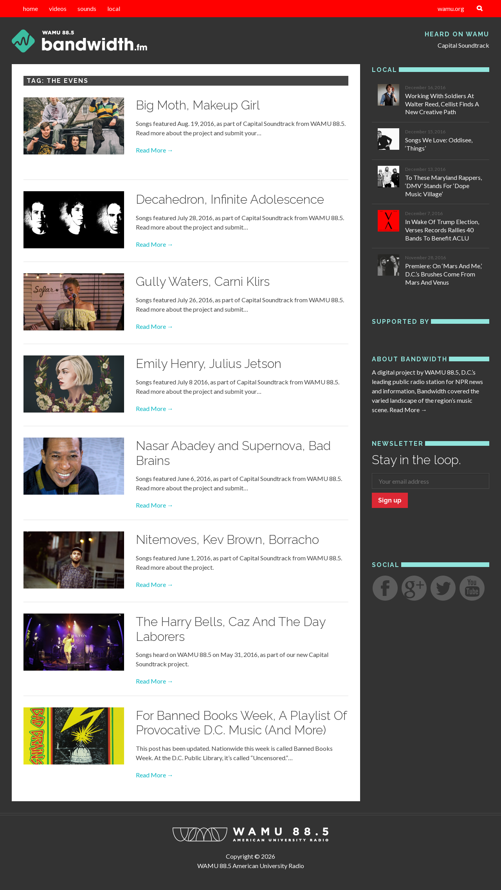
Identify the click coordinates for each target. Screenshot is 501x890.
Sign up (390, 500)
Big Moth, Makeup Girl (198, 105)
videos (58, 8)
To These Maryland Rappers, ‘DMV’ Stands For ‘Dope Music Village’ (443, 185)
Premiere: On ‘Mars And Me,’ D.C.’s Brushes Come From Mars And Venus (443, 274)
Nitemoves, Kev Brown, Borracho (227, 539)
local (113, 8)
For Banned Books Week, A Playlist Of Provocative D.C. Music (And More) (241, 722)
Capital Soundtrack (463, 45)
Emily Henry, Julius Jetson (208, 363)
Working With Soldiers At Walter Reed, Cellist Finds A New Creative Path (442, 104)
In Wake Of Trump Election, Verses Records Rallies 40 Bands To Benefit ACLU (442, 230)
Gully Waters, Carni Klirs (203, 281)
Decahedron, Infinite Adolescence (230, 199)
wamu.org (451, 8)
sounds (86, 8)
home (30, 8)
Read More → (154, 150)
